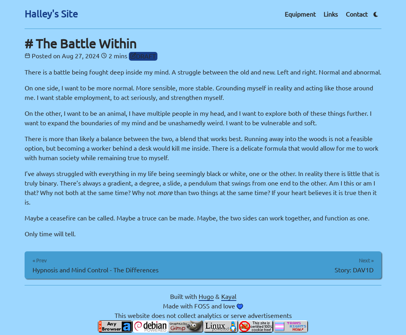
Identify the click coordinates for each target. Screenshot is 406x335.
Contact (357, 14)
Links (331, 14)
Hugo (206, 296)
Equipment (300, 14)
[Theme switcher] (376, 14)
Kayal (228, 296)
